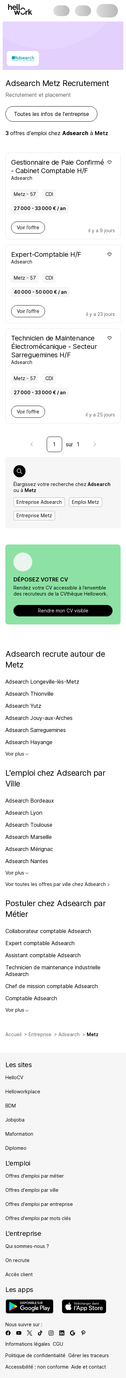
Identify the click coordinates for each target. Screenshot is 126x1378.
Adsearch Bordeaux (29, 800)
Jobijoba (15, 1120)
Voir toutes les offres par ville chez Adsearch (57, 884)
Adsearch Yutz (23, 705)
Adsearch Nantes (26, 861)
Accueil (13, 1034)
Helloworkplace (22, 1091)
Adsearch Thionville (29, 693)
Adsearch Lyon (23, 812)
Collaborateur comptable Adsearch (48, 931)
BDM (10, 1105)
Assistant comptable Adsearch (43, 955)
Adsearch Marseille (28, 837)
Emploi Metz (85, 502)
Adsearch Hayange (28, 742)
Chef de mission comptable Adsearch (51, 986)
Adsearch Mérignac (29, 849)
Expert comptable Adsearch (40, 943)
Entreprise (40, 1034)
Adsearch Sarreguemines (35, 730)
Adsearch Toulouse (28, 824)
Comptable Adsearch (31, 998)
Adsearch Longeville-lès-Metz (42, 681)
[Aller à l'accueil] (20, 9)
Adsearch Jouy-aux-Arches (39, 718)
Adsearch (69, 1034)
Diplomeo (16, 1148)
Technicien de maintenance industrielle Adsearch (52, 970)
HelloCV (14, 1077)
